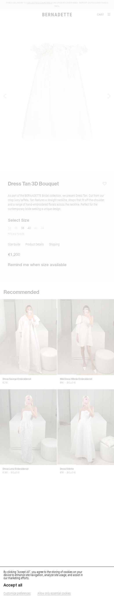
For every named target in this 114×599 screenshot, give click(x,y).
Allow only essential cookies (54, 593)
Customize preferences (17, 593)
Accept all (13, 585)
